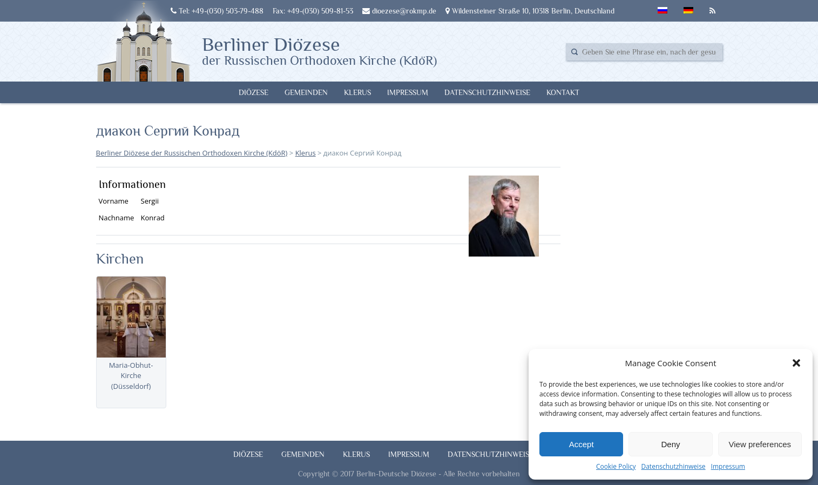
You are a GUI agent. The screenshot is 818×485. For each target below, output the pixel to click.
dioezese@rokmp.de (399, 10)
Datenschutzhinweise (673, 466)
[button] (796, 363)
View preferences (760, 444)
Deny (670, 444)
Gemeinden (306, 92)
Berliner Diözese (319, 50)
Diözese (253, 92)
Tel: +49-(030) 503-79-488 (217, 10)
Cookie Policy (616, 466)
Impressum (728, 466)
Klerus (357, 92)
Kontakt (562, 92)
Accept (581, 444)
